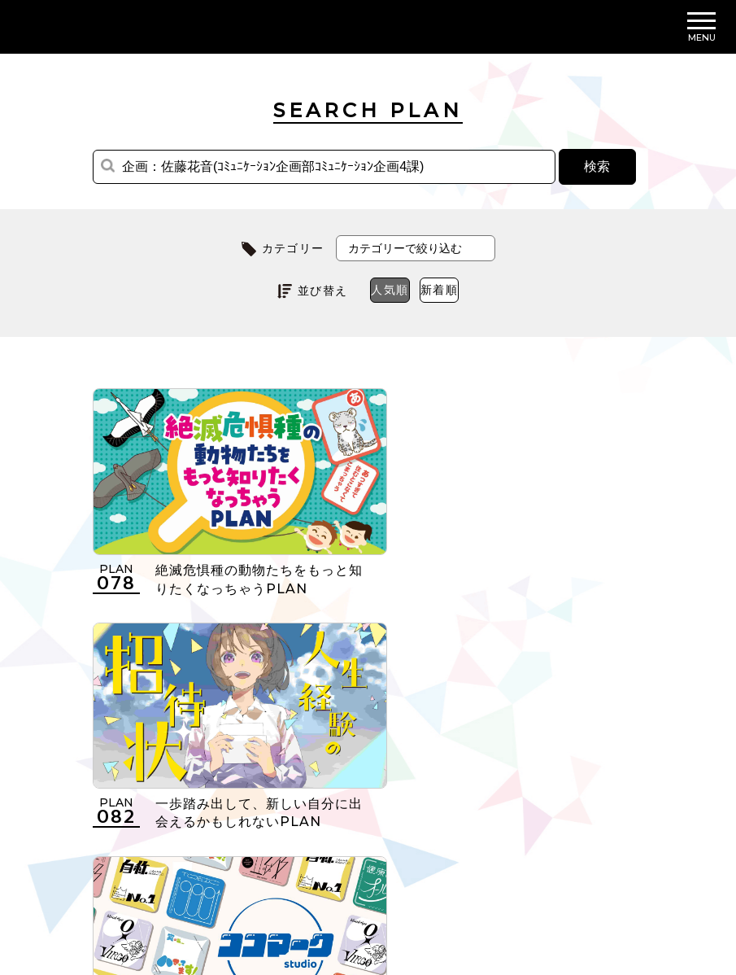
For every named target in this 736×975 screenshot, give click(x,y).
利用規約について (143, 874)
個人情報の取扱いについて (298, 874)
